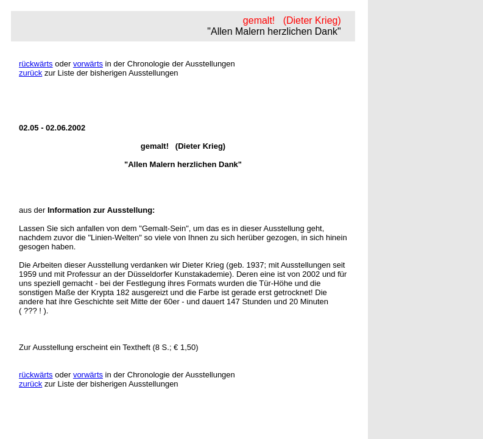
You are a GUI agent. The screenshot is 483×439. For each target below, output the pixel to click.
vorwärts (88, 63)
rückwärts (36, 63)
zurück (30, 72)
